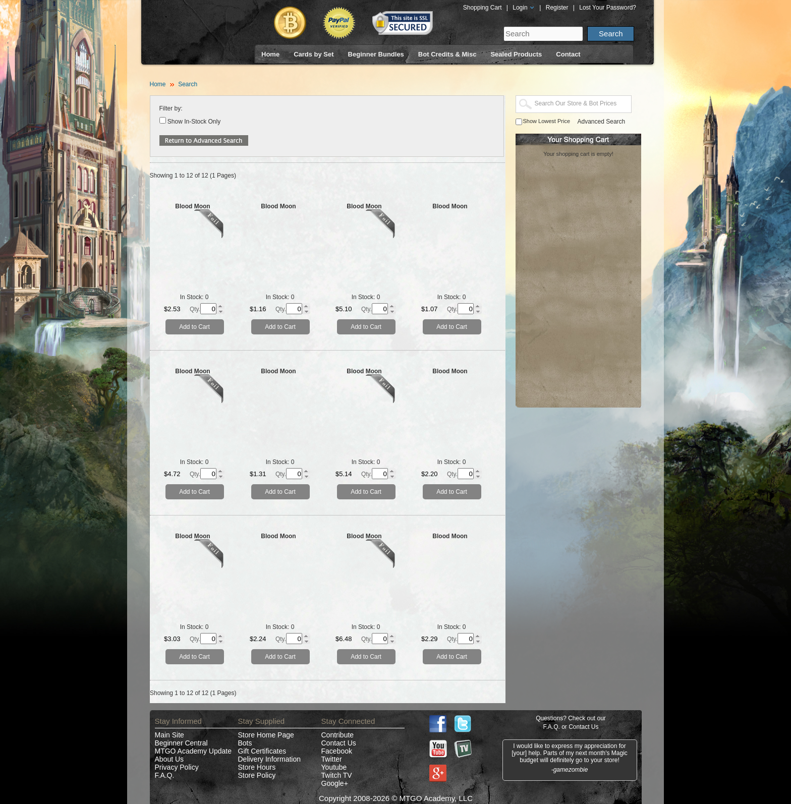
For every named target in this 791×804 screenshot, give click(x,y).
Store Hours (257, 767)
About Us (169, 759)
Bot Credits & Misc (447, 54)
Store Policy (257, 775)
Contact (568, 54)
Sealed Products (516, 54)
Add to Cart (194, 326)
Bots (245, 743)
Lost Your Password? (607, 7)
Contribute (337, 735)
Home (270, 54)
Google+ (334, 783)
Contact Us (338, 743)
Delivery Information (269, 759)
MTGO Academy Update (193, 751)
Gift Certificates (262, 751)
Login (524, 7)
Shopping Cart (482, 7)
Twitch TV (336, 775)
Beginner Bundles (376, 54)
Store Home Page (266, 735)
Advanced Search (602, 121)
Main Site (169, 735)
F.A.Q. (165, 775)
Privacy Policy (177, 767)
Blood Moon (192, 206)
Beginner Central (181, 743)
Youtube (334, 767)
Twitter (331, 759)
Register (557, 7)
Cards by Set (313, 54)
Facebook (336, 751)
